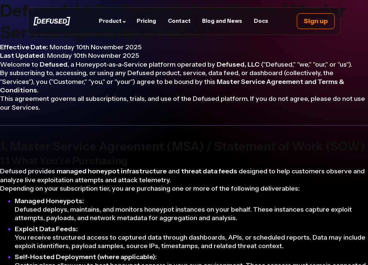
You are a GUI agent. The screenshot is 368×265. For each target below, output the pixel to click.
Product (110, 21)
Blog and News (222, 21)
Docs (261, 21)
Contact (179, 21)
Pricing (146, 21)
